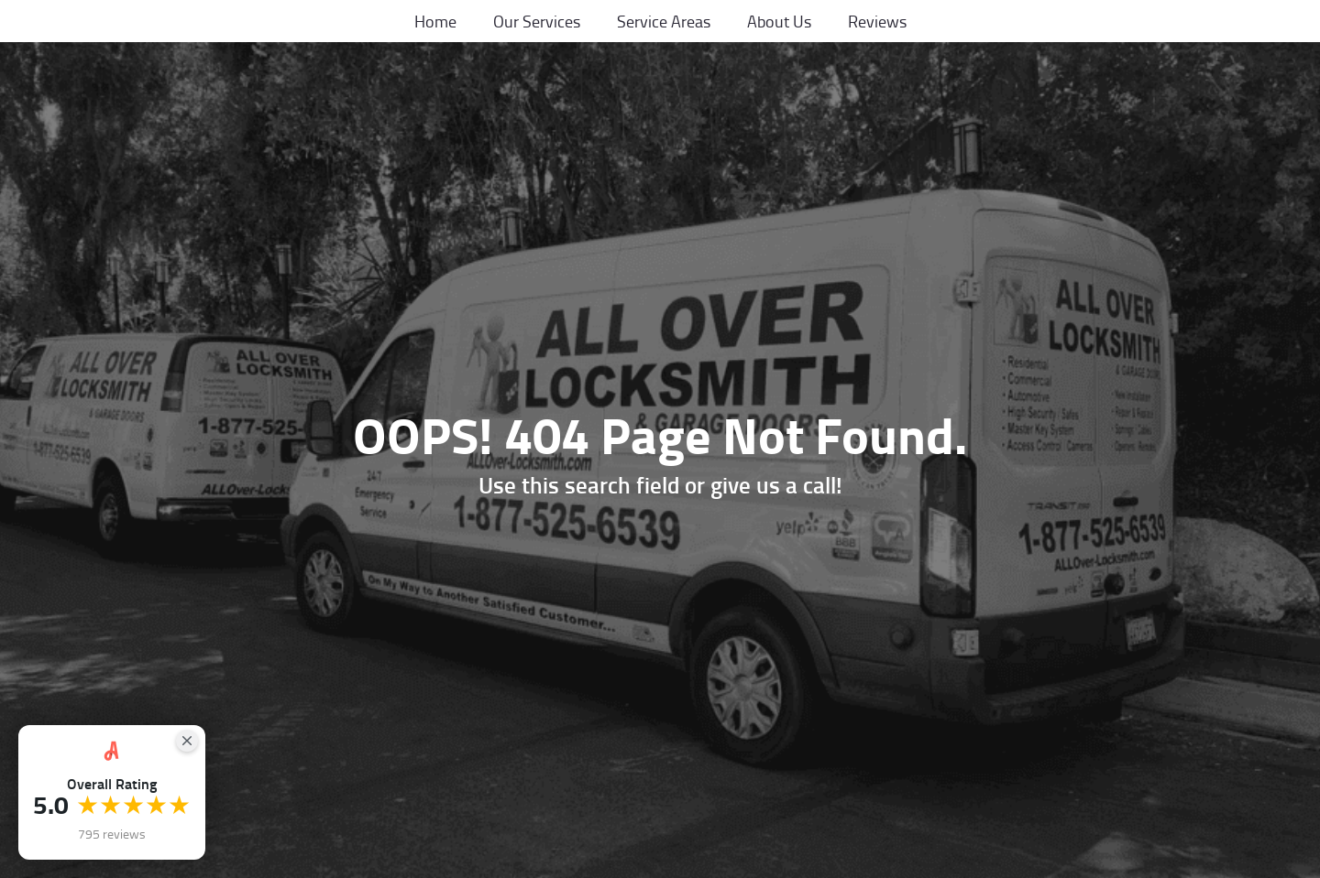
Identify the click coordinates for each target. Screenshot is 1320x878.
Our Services (536, 21)
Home (435, 21)
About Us (779, 21)
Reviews (877, 21)
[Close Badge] (187, 741)
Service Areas (663, 21)
